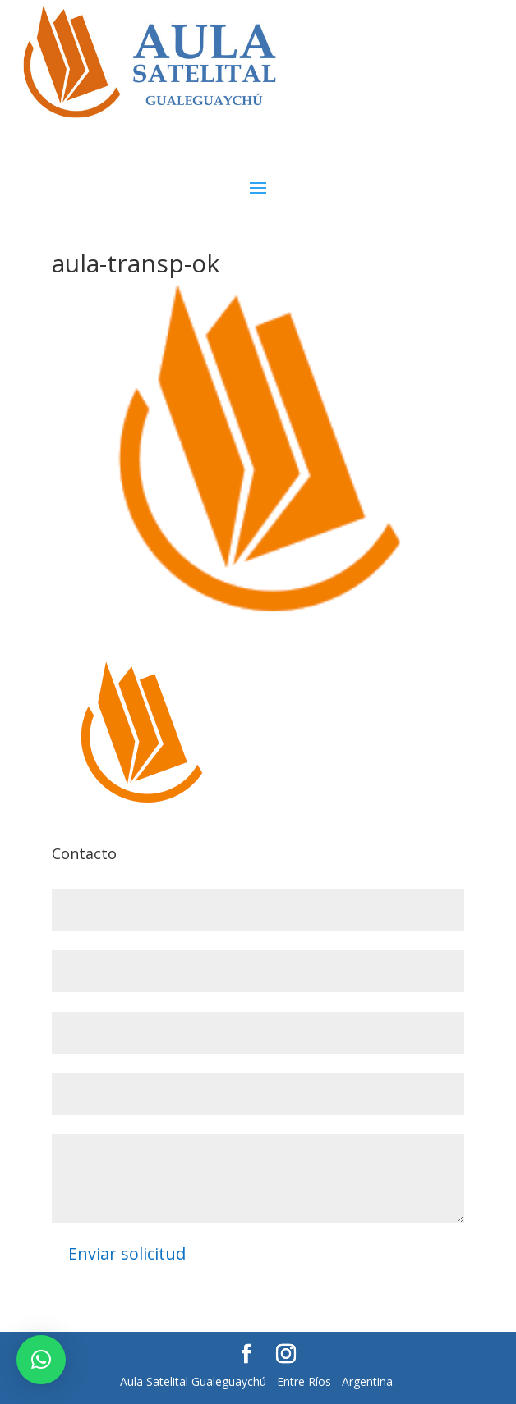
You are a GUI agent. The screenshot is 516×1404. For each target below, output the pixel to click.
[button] (41, 1359)
